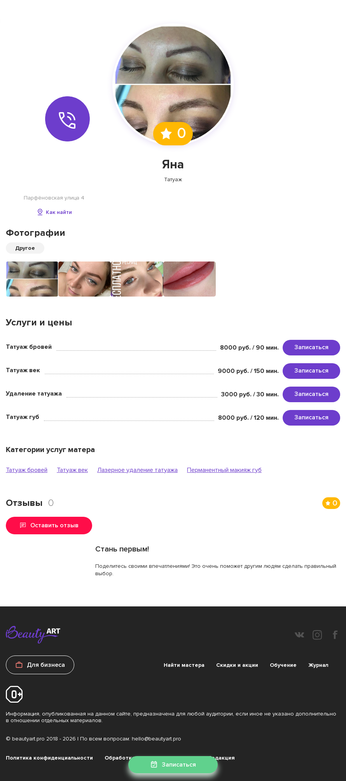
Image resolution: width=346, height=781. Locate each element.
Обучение (283, 665)
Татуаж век (72, 470)
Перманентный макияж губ (224, 470)
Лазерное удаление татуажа (137, 470)
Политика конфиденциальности (49, 757)
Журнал (318, 665)
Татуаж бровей (26, 470)
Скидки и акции (237, 665)
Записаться (311, 347)
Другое (25, 248)
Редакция (221, 757)
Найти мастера (184, 665)
